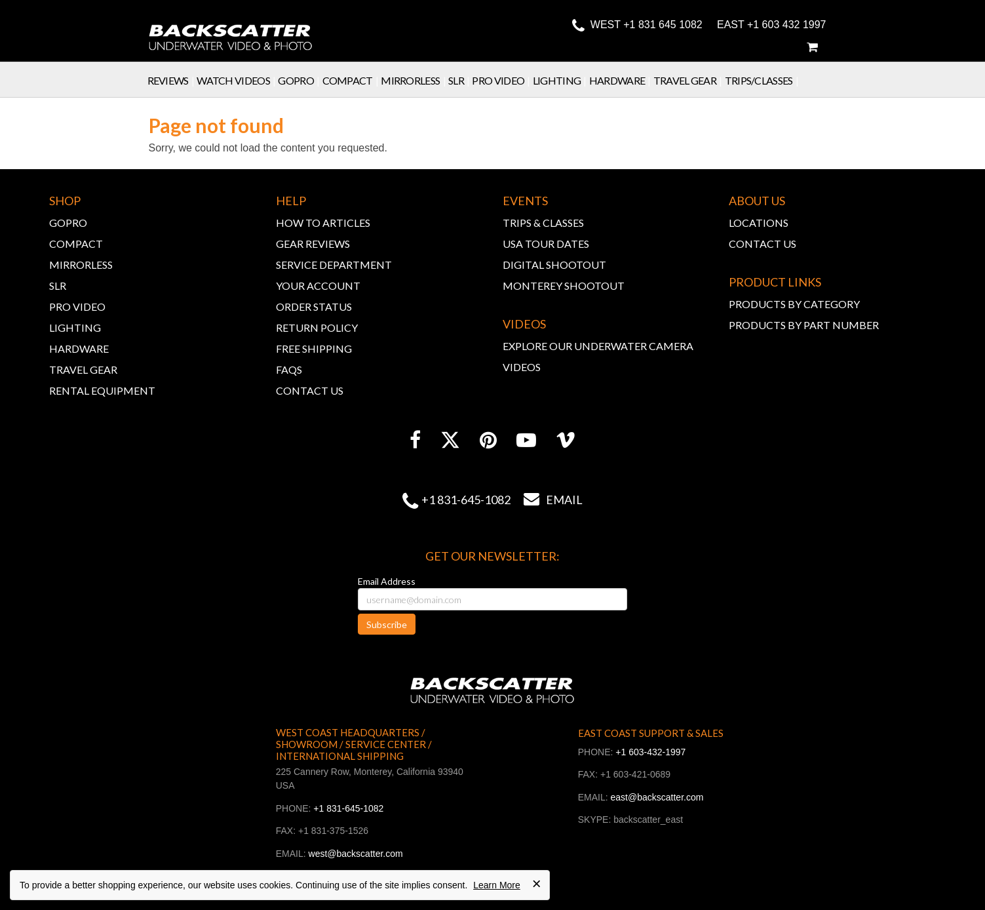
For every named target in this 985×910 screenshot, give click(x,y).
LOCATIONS (758, 222)
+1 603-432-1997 (650, 752)
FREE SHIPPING (314, 348)
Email (547, 499)
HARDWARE (79, 348)
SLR (460, 80)
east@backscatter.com (657, 797)
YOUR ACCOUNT (318, 285)
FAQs (289, 369)
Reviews (172, 80)
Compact (351, 80)
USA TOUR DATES (546, 243)
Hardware (621, 80)
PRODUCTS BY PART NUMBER (804, 325)
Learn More (496, 885)
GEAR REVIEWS (313, 243)
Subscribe (386, 624)
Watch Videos (237, 80)
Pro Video (502, 80)
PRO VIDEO (77, 306)
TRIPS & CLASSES (543, 222)
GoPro (300, 80)
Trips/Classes (763, 80)
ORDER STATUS (314, 306)
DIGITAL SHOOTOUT (554, 264)
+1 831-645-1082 (466, 499)
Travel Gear (689, 80)
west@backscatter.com (356, 853)
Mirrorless (414, 80)
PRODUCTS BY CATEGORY (794, 304)
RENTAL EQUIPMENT (102, 390)
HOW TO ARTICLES (323, 222)
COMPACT (76, 243)
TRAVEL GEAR (83, 369)
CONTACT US (309, 390)
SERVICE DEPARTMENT (334, 264)
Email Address (386, 581)
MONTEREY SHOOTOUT (564, 285)
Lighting (561, 80)
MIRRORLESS (81, 264)
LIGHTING (75, 327)
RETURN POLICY (317, 327)
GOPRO (68, 222)
